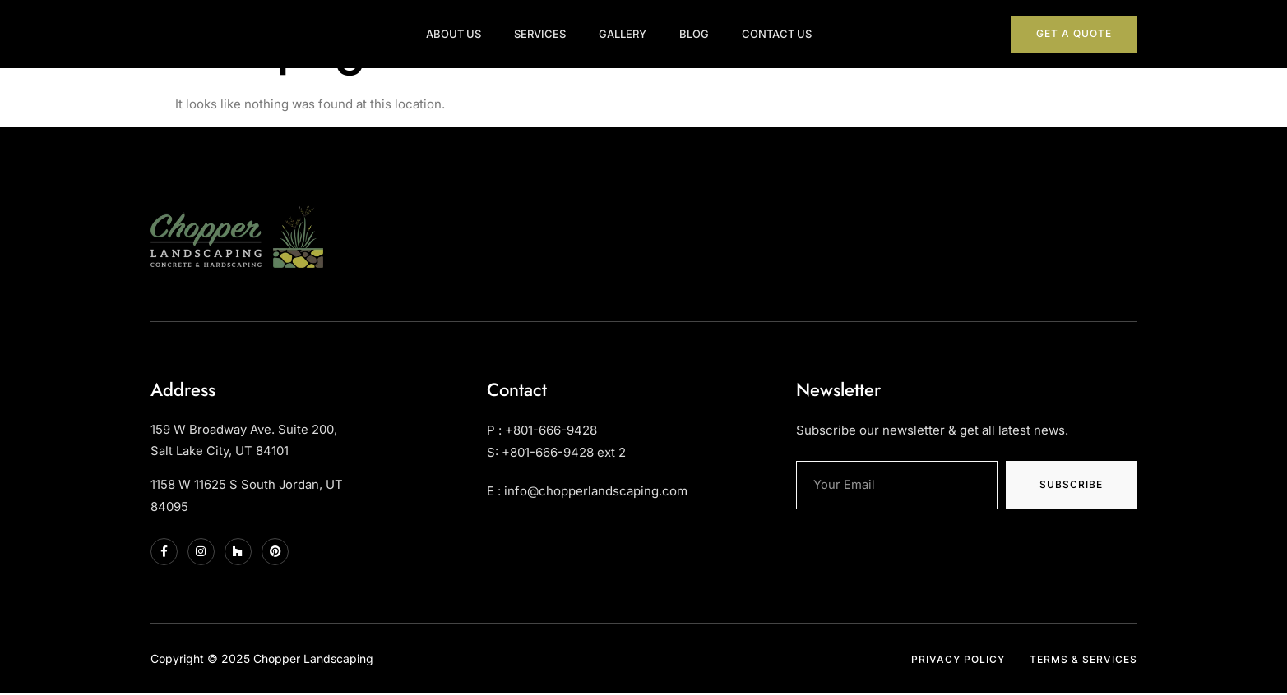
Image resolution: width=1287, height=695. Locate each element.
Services (555, 28)
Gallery (637, 28)
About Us (468, 28)
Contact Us (791, 28)
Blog (709, 28)
